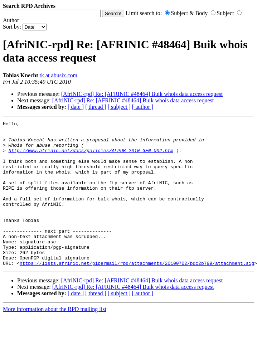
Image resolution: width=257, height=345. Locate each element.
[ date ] (76, 107)
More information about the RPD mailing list (54, 338)
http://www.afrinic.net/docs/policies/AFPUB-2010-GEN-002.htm (91, 157)
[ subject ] (119, 107)
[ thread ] (95, 107)
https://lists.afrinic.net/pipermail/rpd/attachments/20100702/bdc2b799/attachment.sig (137, 292)
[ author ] (143, 107)
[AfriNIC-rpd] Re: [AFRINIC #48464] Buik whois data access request (142, 94)
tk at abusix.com (58, 75)
